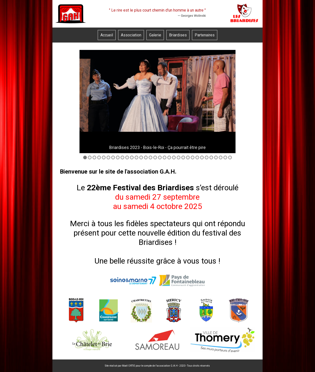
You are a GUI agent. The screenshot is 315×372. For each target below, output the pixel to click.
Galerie (155, 35)
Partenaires (205, 35)
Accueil (106, 35)
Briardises (178, 35)
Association (131, 35)
